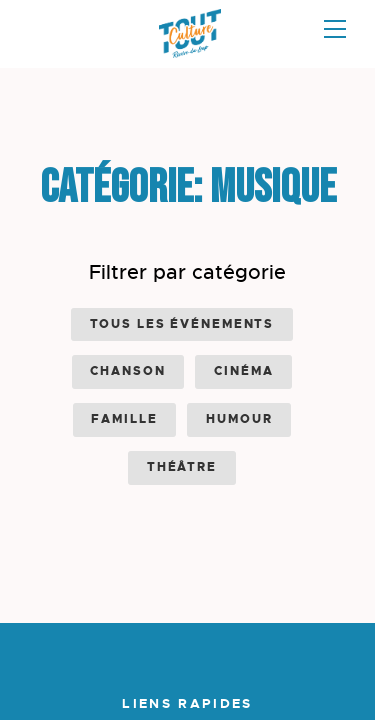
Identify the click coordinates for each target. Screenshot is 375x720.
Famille (124, 419)
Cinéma (243, 371)
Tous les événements (182, 324)
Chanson (127, 371)
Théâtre (182, 467)
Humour (239, 419)
